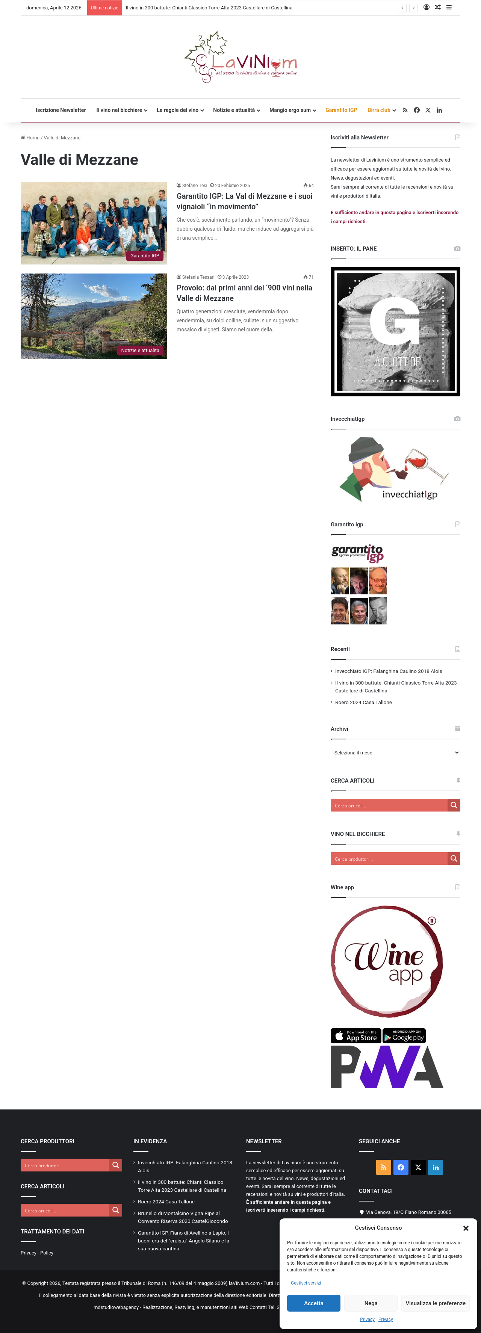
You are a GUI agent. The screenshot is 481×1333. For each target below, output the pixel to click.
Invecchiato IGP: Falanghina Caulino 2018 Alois (388, 671)
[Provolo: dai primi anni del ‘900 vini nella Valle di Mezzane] (94, 316)
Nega (371, 1303)
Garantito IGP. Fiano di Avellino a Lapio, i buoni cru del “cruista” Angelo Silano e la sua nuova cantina (183, 1240)
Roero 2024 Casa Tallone (363, 702)
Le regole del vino (177, 110)
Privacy (367, 1319)
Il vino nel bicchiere (119, 110)
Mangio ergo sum (290, 110)
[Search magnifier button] (454, 805)
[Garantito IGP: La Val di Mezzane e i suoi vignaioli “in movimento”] (94, 223)
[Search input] (389, 805)
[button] (466, 1228)
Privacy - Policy (37, 1253)
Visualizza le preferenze (435, 1303)
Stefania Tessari (198, 277)
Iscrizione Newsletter (61, 110)
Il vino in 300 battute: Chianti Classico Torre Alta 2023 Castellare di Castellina (209, 8)
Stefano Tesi (194, 185)
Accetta (314, 1303)
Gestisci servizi (306, 1283)
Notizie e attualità (234, 110)
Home (30, 138)
